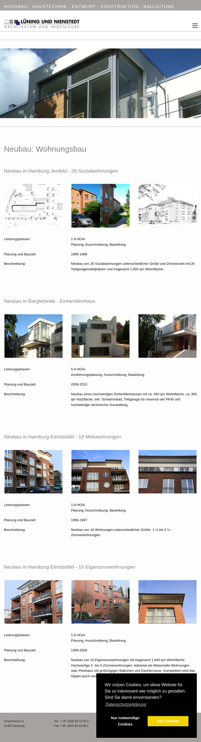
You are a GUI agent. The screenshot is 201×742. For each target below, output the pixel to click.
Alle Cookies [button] (168, 721)
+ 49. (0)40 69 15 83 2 (74, 721)
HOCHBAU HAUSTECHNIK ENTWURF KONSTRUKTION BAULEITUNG (89, 6)
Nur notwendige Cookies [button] (125, 721)
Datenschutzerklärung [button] (125, 704)
